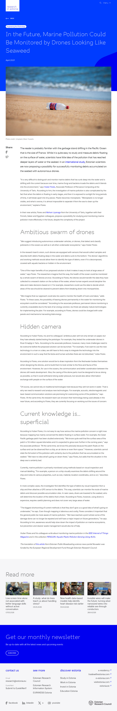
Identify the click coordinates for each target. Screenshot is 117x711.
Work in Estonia (68, 682)
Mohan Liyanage (53, 212)
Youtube (54, 703)
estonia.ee (104, 686)
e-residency (103, 670)
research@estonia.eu (16, 681)
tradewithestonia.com (99, 674)
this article (40, 544)
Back (10, 18)
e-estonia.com (102, 678)
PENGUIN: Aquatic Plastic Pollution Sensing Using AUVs (71, 537)
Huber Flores (49, 187)
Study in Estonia (68, 678)
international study (75, 162)
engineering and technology (16, 26)
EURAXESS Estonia (42, 692)
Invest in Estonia (68, 687)
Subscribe (12, 653)
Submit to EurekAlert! (16, 688)
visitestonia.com (101, 682)
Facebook (12, 703)
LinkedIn (28, 703)
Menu (105, 3)
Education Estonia (69, 691)
